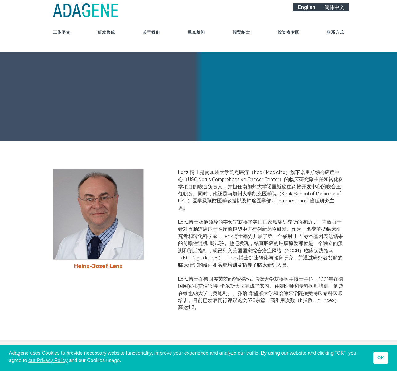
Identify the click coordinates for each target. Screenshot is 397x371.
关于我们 (151, 40)
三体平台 (61, 40)
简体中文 (334, 15)
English (306, 15)
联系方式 (335, 40)
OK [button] (380, 357)
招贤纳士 (241, 40)
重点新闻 (196, 40)
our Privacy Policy (48, 360)
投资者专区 (288, 40)
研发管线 (106, 40)
